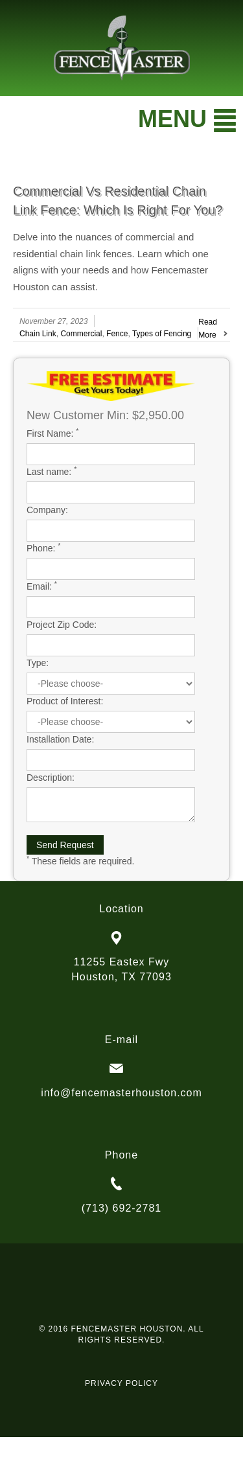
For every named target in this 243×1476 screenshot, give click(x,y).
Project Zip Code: (62, 624)
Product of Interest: (65, 701)
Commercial (81, 333)
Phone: (43, 547)
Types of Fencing (161, 333)
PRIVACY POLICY (121, 1383)
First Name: (52, 433)
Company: (47, 510)
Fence (117, 333)
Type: (38, 663)
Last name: (51, 471)
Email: (42, 586)
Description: (51, 777)
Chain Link (37, 333)
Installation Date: (60, 739)
